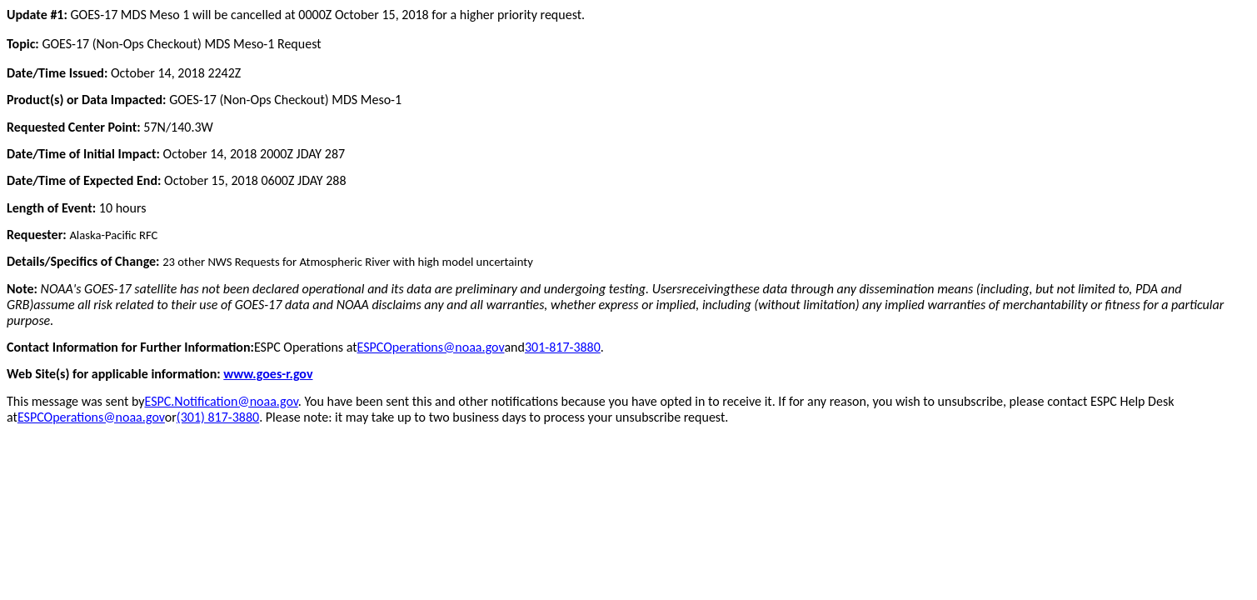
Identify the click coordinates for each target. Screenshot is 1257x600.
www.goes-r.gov (267, 374)
